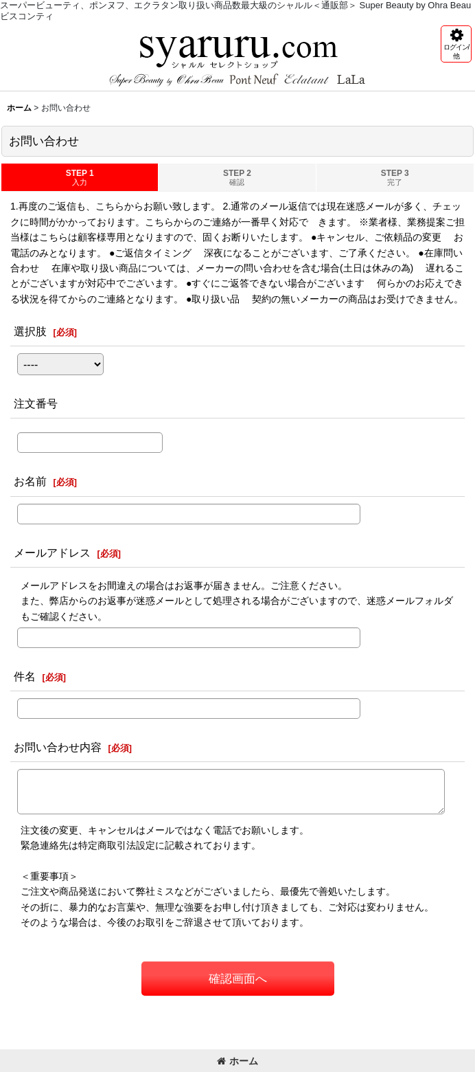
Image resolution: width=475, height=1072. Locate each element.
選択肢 (30, 331)
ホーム (237, 1061)
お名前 (30, 481)
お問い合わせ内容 (58, 747)
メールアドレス (52, 552)
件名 (25, 676)
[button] (456, 44)
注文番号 (36, 403)
